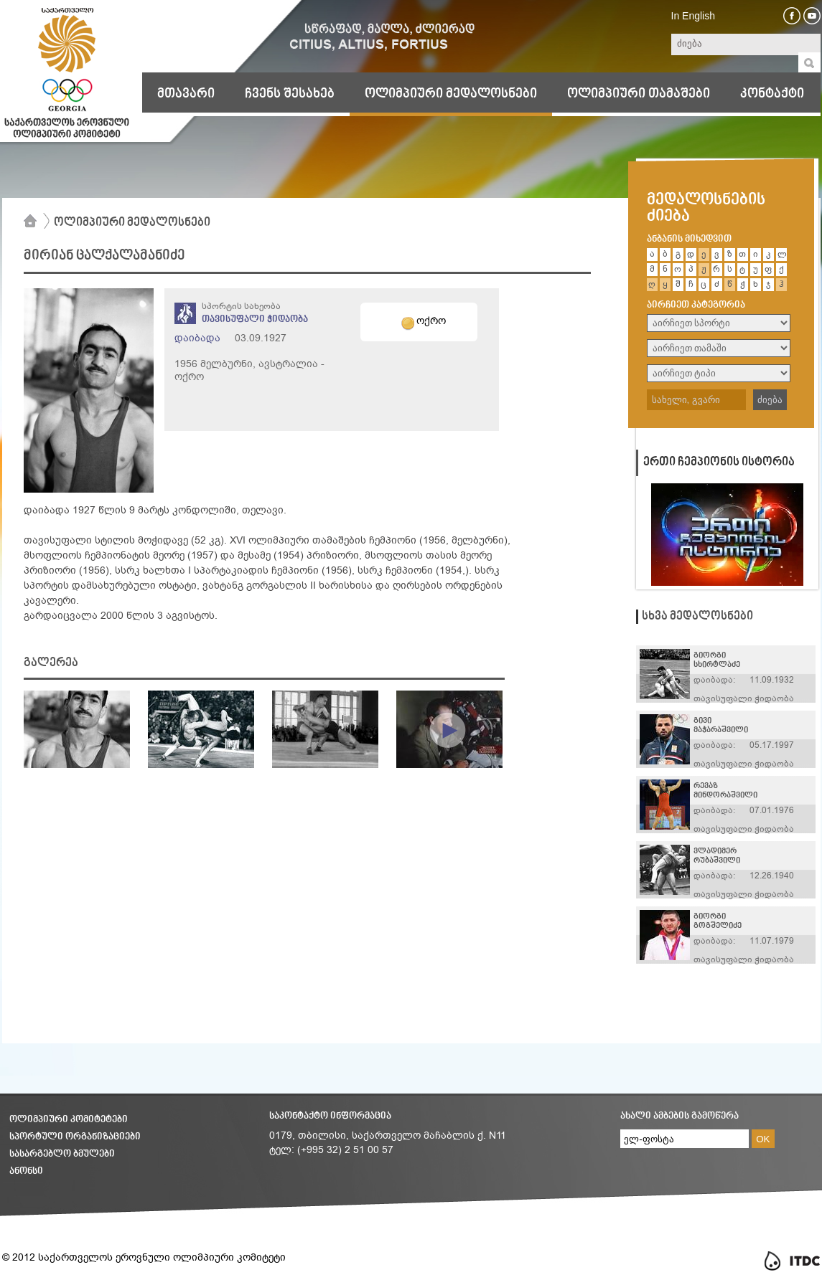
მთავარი (186, 94)
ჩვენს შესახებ (290, 94)
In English (693, 16)
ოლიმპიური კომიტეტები (68, 1119)
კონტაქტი (772, 94)
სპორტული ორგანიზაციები (75, 1137)
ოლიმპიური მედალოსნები (451, 94)
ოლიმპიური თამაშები (638, 94)
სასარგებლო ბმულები (62, 1154)
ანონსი (26, 1171)
